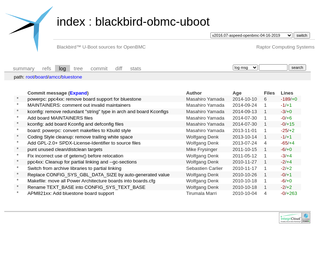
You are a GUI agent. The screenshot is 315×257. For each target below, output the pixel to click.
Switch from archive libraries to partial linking (74, 180)
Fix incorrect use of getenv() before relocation (75, 165)
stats (135, 68)
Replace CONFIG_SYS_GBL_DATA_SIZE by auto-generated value (99, 188)
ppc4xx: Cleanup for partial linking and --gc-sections (82, 173)
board (41, 77)
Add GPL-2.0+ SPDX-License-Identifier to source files (84, 151)
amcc (54, 77)
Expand (78, 93)
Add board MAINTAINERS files (60, 121)
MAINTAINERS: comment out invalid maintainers (79, 107)
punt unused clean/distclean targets (65, 158)
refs (46, 68)
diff (118, 68)
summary (23, 68)
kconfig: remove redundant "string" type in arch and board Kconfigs (98, 114)
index (71, 21)
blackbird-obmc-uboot (152, 21)
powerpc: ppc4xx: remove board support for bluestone (84, 99)
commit (99, 68)
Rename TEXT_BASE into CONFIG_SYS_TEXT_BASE (86, 202)
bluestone (71, 77)
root (30, 77)
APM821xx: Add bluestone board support (71, 210)
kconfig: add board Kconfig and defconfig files (76, 129)
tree (78, 68)
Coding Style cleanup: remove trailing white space (80, 143)
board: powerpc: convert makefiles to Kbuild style (79, 136)
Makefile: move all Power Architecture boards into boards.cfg (91, 195)
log (62, 68)
